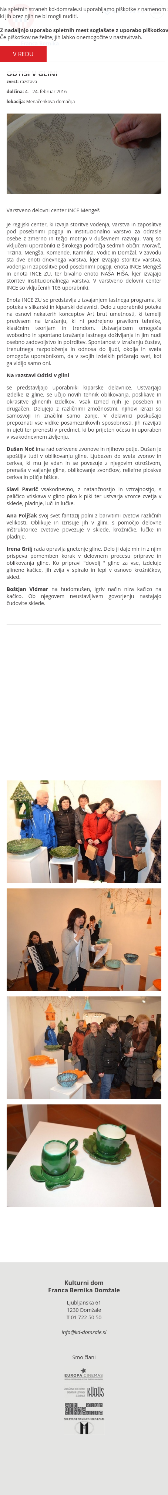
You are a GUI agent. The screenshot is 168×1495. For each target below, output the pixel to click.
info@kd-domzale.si (84, 1332)
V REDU (23, 54)
